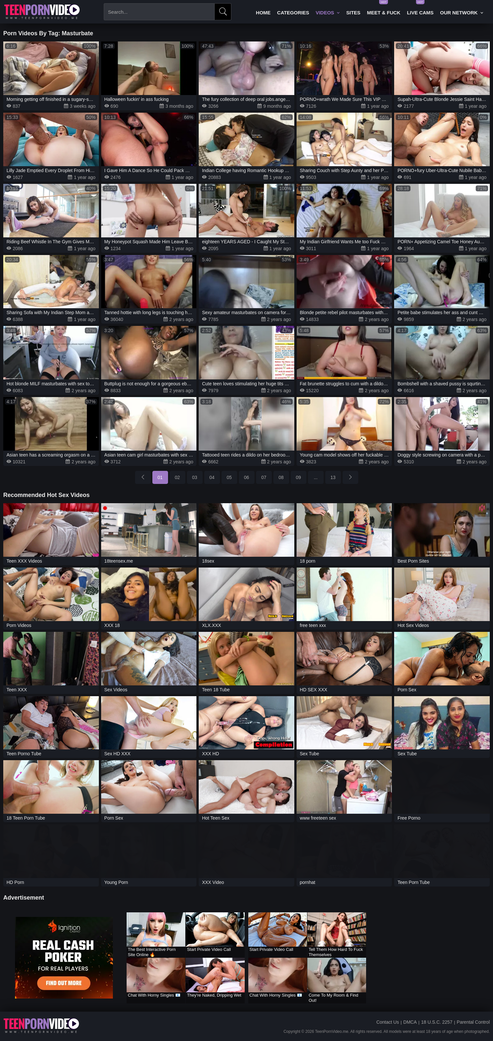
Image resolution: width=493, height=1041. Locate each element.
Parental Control (473, 1022)
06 (246, 477)
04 (212, 477)
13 (333, 477)
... (316, 477)
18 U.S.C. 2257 (437, 1022)
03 (194, 477)
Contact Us (387, 1022)
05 (229, 477)
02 (177, 477)
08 (281, 477)
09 (298, 477)
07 (264, 477)
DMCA (410, 1022)
